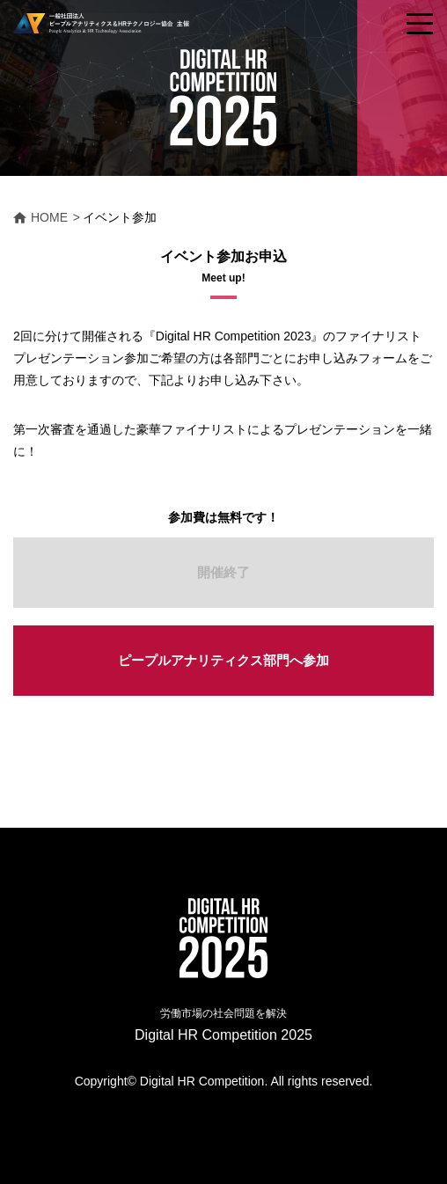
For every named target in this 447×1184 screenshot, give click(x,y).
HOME (49, 217)
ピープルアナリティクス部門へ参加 (223, 660)
